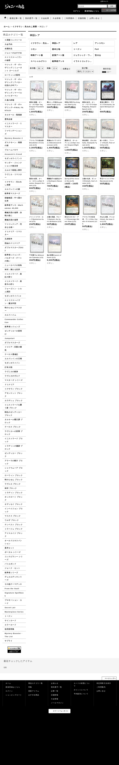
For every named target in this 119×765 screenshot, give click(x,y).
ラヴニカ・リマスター (13, 175)
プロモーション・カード (13, 601)
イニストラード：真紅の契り (13, 275)
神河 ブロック (11, 488)
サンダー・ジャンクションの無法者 (13, 164)
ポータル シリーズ (13, 552)
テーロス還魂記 (11, 354)
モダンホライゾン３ (13, 158)
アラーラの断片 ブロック (14, 462)
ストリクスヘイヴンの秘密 (13, 58)
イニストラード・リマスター (13, 124)
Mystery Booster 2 (14, 138)
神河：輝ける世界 (12, 269)
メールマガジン (57, 703)
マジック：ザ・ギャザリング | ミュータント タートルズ (13, 68)
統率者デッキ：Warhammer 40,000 (14, 206)
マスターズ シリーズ (14, 380)
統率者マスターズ (12, 193)
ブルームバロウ (11, 150)
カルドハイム (10, 315)
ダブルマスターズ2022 (14, 249)
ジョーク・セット (12, 568)
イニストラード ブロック (14, 440)
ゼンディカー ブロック (14, 454)
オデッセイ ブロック (14, 504)
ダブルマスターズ (12, 343)
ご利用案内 (101, 687)
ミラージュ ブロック (14, 529)
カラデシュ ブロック (14, 400)
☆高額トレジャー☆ (13, 40)
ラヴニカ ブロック (13, 484)
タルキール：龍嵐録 (13, 115)
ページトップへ (110, 678)
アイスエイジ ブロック (14, 534)
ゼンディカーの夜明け (13, 332)
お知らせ (54, 683)
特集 (30, 687)
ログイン (76, 11)
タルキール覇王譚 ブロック (14, 421)
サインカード (10, 620)
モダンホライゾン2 (13, 296)
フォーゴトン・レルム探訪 (13, 290)
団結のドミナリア (12, 243)
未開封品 (8, 49)
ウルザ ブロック (12, 520)
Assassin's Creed (13, 154)
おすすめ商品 (33, 695)
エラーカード (10, 625)
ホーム (8, 683)
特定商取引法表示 (104, 683)
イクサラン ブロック (14, 389)
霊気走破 (8, 119)
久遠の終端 (9, 100)
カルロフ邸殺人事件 (13, 170)
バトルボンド (10, 564)
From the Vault (12, 589)
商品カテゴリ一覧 (35, 683)
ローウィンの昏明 (12, 75)
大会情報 (54, 699)
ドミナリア (9, 385)
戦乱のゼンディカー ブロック (13, 413)
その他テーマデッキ (13, 584)
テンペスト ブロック (14, 525)
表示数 (33, 68)
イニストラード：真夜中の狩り (13, 282)
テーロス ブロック (13, 427)
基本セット (9, 548)
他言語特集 (9, 629)
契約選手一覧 (56, 687)
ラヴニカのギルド (12, 376)
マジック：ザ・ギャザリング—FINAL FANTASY (14, 107)
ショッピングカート (14, 695)
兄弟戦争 (8, 239)
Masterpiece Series (14, 612)
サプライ (8, 641)
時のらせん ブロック (14, 480)
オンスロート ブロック (14, 498)
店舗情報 (54, 695)
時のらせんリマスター (13, 309)
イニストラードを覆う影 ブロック (13, 406)
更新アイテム (33, 691)
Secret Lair (10, 608)
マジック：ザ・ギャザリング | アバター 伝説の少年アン (13, 82)
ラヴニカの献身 (11, 372)
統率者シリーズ (11, 573)
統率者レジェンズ (12, 327)
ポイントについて (81, 690)
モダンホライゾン (12, 363)
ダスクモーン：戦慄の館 (13, 143)
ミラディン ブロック (14, 493)
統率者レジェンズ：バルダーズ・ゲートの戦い (13, 258)
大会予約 (8, 44)
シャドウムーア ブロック (14, 469)
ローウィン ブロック (14, 475)
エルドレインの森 (12, 189)
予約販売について (81, 694)
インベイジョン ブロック (14, 510)
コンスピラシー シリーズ (14, 558)
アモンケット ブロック (14, 394)
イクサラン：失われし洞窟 (13, 183)
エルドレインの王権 (13, 359)
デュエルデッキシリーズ (13, 578)
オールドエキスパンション (13, 542)
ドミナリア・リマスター (13, 233)
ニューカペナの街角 (13, 265)
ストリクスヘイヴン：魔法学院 (12, 301)
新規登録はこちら (92, 11)
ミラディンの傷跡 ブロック (14, 447)
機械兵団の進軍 (11, 220)
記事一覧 (54, 691)
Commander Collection (14, 320)
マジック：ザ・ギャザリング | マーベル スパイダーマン (13, 93)
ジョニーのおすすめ (13, 53)
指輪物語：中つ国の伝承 (13, 199)
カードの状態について (82, 684)
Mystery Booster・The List (14, 634)
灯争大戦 (8, 367)
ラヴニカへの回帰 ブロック (14, 432)
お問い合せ (101, 691)
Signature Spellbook (14, 594)
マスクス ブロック (13, 516)
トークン (8, 616)
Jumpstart (10, 338)
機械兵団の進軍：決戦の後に (13, 214)
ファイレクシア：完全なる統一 (13, 225)
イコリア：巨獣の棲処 (13, 348)
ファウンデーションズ (13, 132)
